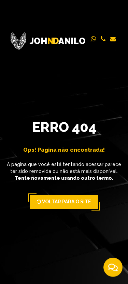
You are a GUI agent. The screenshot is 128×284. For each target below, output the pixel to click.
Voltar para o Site (64, 202)
